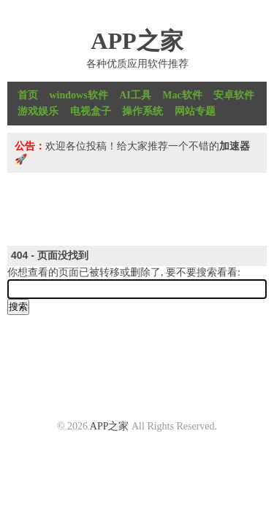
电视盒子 (90, 111)
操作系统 (142, 111)
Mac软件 (182, 95)
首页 (28, 95)
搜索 (18, 306)
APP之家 (137, 41)
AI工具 (135, 95)
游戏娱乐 (38, 111)
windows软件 (79, 95)
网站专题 (195, 111)
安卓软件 (233, 95)
